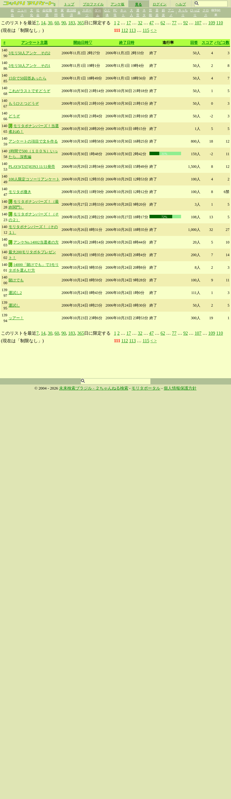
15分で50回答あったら (27, 78)
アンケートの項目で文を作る (33, 141)
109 (211, 22)
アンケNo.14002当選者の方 (36, 242)
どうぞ (14, 116)
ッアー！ (16, 318)
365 (80, 22)
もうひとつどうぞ (24, 103)
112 (124, 30)
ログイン (160, 4)
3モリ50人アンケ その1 (29, 65)
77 (174, 22)
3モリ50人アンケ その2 (29, 53)
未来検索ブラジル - (77, 388)
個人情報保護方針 (180, 388)
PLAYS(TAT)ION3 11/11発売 (32, 166)
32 (140, 22)
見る (138, 4)
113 (132, 30)
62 (163, 22)
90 (63, 22)
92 (185, 22)
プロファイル (93, 4)
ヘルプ (180, 4)
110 (219, 22)
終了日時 (126, 42)
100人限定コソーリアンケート (34, 179)
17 (128, 22)
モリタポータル (145, 388)
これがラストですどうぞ (29, 91)
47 (151, 22)
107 (198, 22)
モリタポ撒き (20, 192)
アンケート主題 (34, 42)
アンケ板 (118, 4)
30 (50, 22)
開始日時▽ (82, 42)
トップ (69, 4)
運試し (14, 305)
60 (57, 22)
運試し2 (15, 293)
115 (146, 30)
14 (43, 22)
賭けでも (16, 280)
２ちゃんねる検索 (111, 388)
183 (71, 22)
